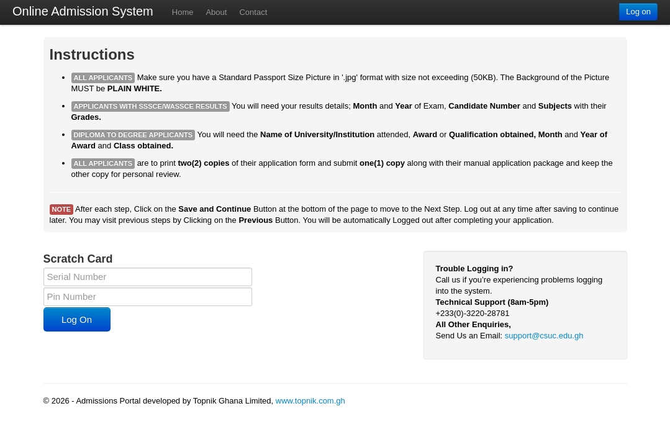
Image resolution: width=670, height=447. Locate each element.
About (216, 12)
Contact (253, 12)
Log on (638, 11)
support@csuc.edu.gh (544, 335)
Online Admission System (82, 11)
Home (183, 12)
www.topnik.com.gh (310, 400)
